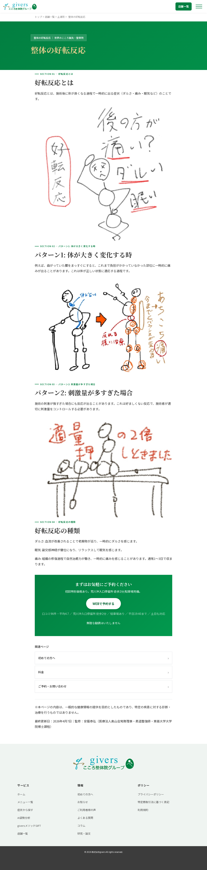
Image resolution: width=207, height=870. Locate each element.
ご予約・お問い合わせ (103, 686)
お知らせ (82, 802)
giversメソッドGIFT (29, 826)
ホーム (21, 794)
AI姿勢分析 (23, 818)
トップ (38, 16)
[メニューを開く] (199, 6)
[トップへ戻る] (20, 6)
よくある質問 (85, 818)
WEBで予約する (103, 603)
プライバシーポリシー (151, 794)
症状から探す (25, 810)
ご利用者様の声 (86, 810)
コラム (81, 826)
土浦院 (61, 16)
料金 (103, 672)
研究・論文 (84, 833)
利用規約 (143, 810)
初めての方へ (103, 658)
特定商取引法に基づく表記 (153, 802)
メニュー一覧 (25, 802)
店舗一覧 (183, 6)
